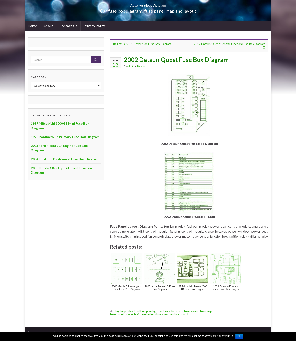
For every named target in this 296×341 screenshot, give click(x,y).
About (48, 26)
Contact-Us (68, 26)
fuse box (177, 311)
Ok (239, 336)
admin (130, 66)
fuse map (206, 311)
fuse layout (191, 311)
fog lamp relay (124, 311)
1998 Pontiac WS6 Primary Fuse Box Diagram (65, 137)
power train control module (143, 314)
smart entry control (175, 314)
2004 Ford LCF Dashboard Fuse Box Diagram (65, 159)
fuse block (163, 311)
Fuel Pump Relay (144, 311)
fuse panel (117, 314)
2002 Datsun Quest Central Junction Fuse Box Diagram (229, 44)
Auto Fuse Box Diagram (148, 4)
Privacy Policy (94, 26)
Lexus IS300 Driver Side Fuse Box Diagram (144, 44)
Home (32, 26)
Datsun (141, 66)
